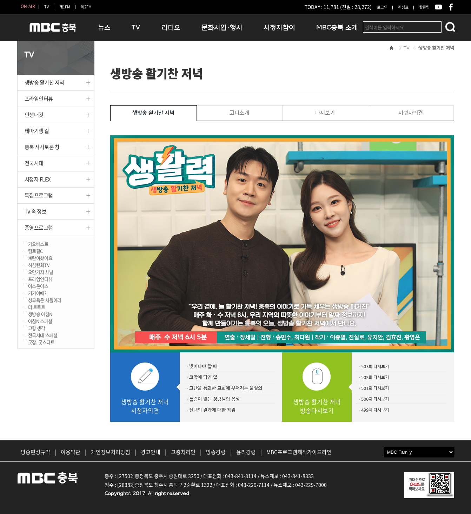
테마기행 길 (37, 131)
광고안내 (150, 452)
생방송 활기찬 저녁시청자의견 (145, 406)
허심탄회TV (38, 265)
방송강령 (216, 452)
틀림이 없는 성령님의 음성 (214, 398)
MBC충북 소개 (337, 27)
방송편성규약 (35, 452)
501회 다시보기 (375, 388)
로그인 (382, 7)
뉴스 (104, 27)
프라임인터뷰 (39, 98)
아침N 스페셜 (40, 321)
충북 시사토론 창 (42, 147)
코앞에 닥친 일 (203, 377)
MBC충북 (52, 30)
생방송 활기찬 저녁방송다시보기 (317, 406)
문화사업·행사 (222, 27)
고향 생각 (36, 328)
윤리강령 (246, 452)
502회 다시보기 (375, 377)
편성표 (403, 7)
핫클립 (424, 7)
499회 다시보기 (375, 409)
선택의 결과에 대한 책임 (212, 409)
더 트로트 (36, 307)
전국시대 (34, 163)
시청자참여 (279, 27)
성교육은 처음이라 (45, 300)
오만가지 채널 (40, 272)
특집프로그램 (39, 195)
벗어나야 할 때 (203, 366)
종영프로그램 (39, 227)
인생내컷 (34, 115)
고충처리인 (183, 452)
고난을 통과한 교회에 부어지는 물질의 (225, 388)
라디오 (170, 27)
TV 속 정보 (36, 211)
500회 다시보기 (375, 399)
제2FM (86, 7)
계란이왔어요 (40, 258)
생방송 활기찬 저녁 (45, 82)
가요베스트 (38, 243)
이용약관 (70, 452)
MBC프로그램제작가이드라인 (299, 452)
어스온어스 (38, 286)
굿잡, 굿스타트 (41, 342)
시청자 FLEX (38, 179)
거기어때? (37, 293)
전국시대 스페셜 (43, 335)
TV (46, 7)
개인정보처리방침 (110, 452)
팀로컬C (35, 250)
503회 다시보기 (375, 366)
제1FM (64, 7)
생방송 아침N (40, 314)
